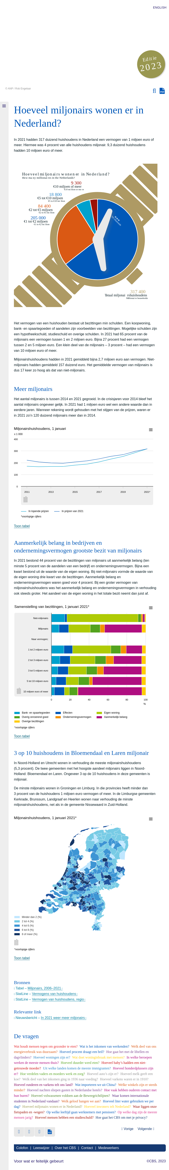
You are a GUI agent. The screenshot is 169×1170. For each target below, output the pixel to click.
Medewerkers (108, 1148)
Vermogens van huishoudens (54, 994)
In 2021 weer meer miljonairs (63, 1018)
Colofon (22, 1148)
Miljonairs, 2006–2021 (44, 988)
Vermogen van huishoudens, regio (58, 999)
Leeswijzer (41, 1148)
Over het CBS (65, 1148)
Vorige (128, 1129)
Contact (87, 1148)
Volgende (145, 1129)
